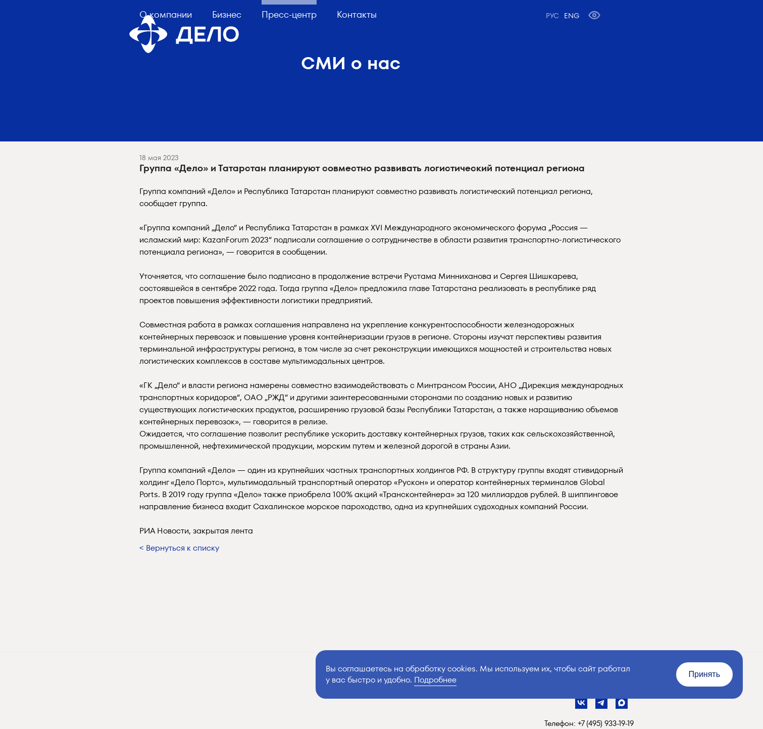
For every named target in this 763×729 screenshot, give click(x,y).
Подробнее (435, 680)
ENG (571, 16)
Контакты (357, 14)
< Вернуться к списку (179, 548)
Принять (705, 674)
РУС (552, 16)
